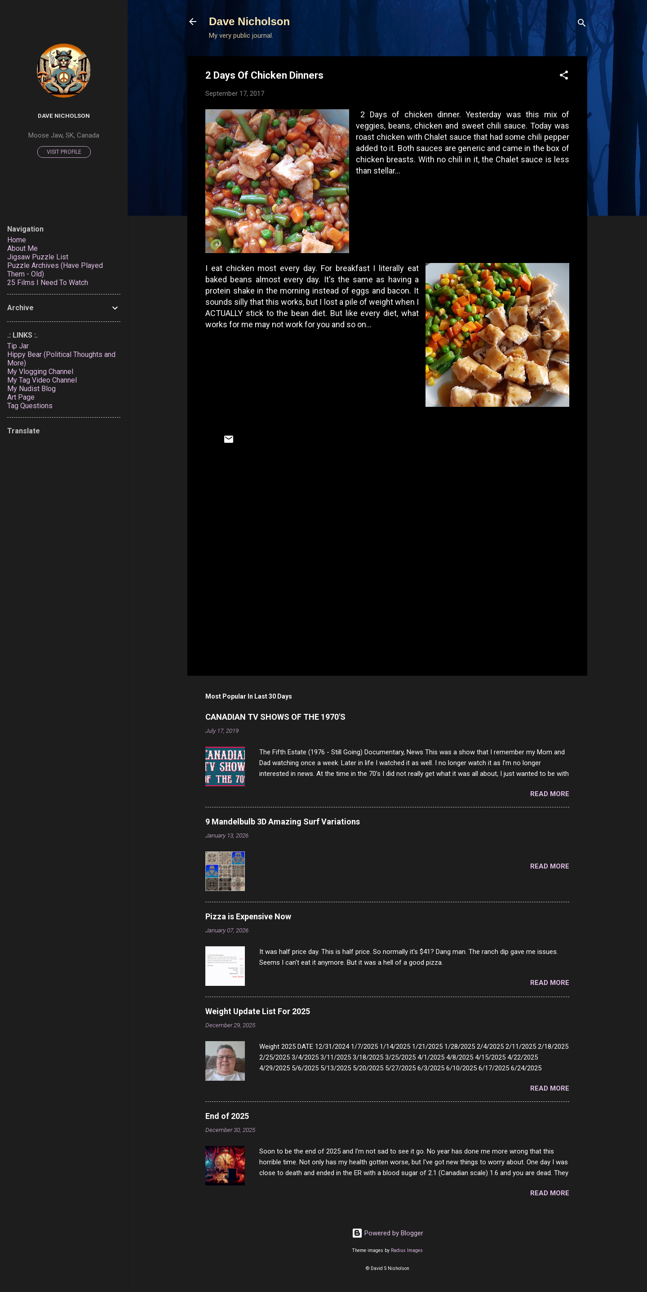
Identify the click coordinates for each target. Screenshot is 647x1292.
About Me (22, 248)
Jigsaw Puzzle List (37, 257)
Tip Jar (18, 346)
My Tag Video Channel (42, 380)
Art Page (21, 397)
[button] (563, 77)
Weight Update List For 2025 (257, 1011)
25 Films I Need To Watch (47, 282)
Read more (549, 794)
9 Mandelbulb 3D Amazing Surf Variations (282, 821)
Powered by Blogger (387, 1233)
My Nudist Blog (31, 388)
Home (16, 240)
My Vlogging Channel (40, 371)
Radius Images (407, 1250)
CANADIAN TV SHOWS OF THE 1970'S (275, 717)
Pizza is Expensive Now (248, 916)
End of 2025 (227, 1116)
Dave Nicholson (249, 21)
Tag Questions (30, 405)
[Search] (581, 24)
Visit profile (64, 152)
